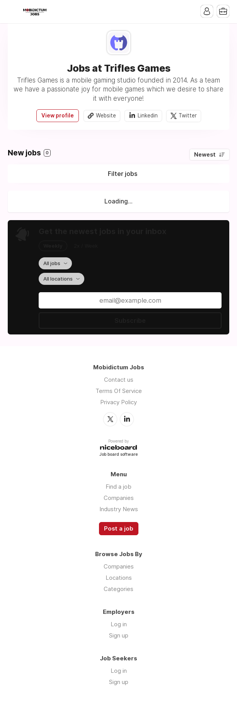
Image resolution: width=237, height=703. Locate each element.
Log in (119, 624)
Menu (13, 11)
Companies (119, 497)
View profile (57, 115)
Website (106, 115)
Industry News (118, 509)
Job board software (118, 455)
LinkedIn (126, 419)
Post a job (118, 528)
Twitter (188, 115)
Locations (119, 577)
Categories (118, 589)
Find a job (118, 486)
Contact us (118, 379)
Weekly (53, 246)
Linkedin (148, 115)
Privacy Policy (118, 402)
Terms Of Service (118, 391)
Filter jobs (122, 173)
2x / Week (86, 246)
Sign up (118, 635)
